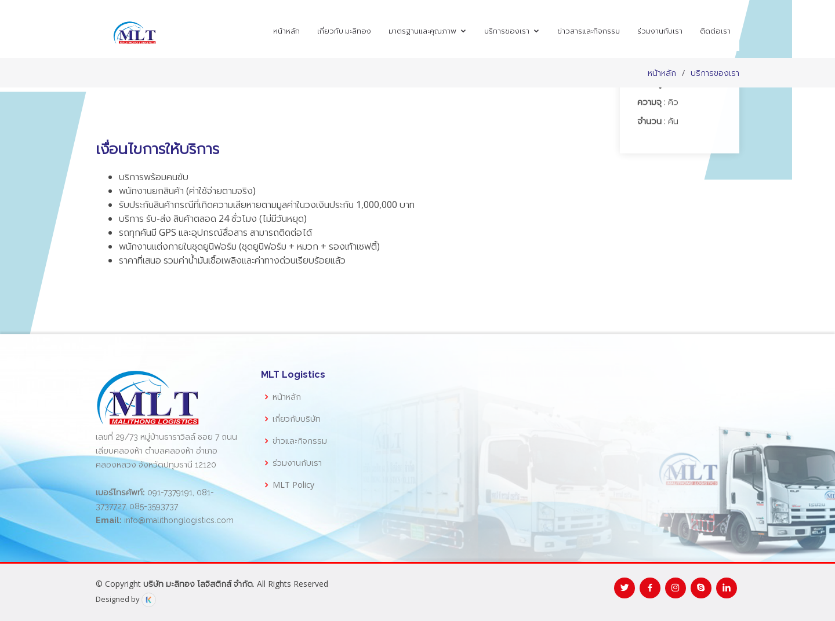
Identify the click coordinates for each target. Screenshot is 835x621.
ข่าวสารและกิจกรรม (588, 30)
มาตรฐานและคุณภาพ (422, 30)
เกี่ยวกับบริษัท (297, 419)
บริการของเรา (506, 30)
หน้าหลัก (286, 30)
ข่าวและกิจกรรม (300, 441)
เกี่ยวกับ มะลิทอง (344, 30)
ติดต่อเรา (715, 30)
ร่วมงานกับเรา (659, 30)
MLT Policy (293, 485)
